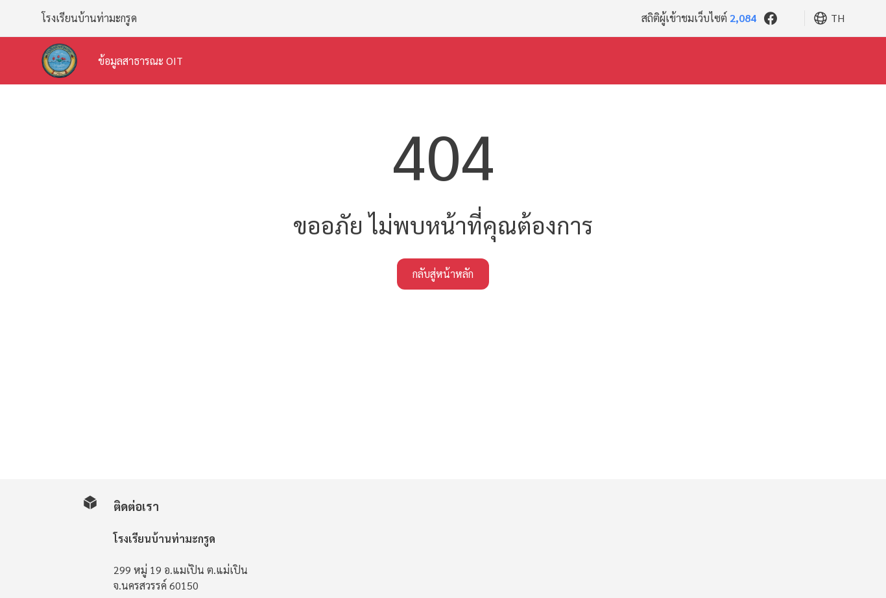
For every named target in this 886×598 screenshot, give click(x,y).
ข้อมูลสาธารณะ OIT (140, 61)
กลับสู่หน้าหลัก (443, 273)
